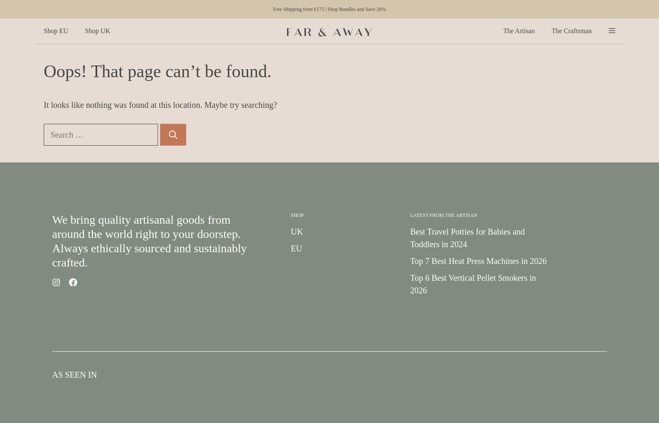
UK (297, 231)
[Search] (173, 135)
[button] (612, 31)
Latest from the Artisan (443, 215)
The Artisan (519, 30)
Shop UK (97, 30)
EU (296, 248)
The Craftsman (571, 30)
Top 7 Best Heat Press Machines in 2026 (478, 261)
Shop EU (56, 30)
